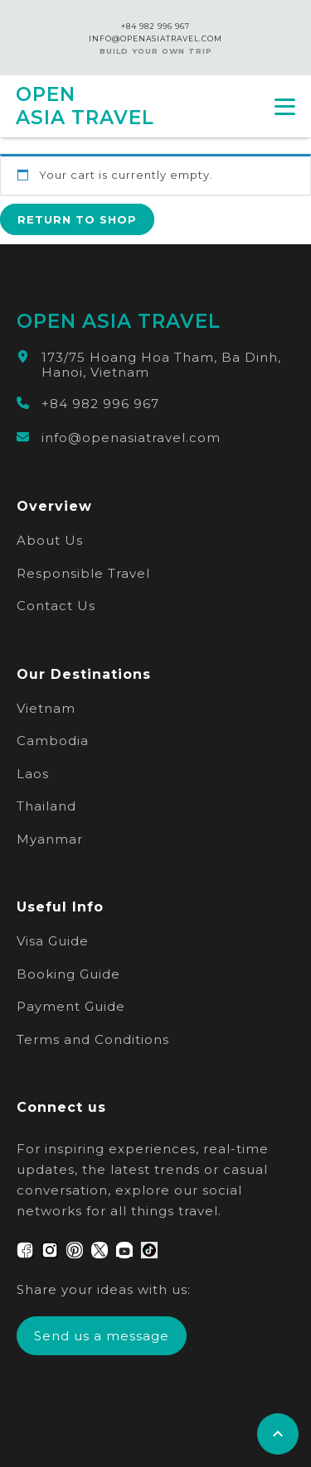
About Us (50, 540)
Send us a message (101, 1336)
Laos (33, 774)
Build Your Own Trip (156, 50)
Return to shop (77, 219)
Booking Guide (68, 974)
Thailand (46, 806)
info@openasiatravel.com (131, 437)
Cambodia (53, 740)
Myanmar (50, 839)
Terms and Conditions (93, 1039)
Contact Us (56, 605)
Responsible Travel (83, 573)
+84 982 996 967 (155, 26)
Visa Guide (53, 941)
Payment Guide (71, 1006)
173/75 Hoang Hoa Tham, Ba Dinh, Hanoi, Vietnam (161, 365)
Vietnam (46, 708)
